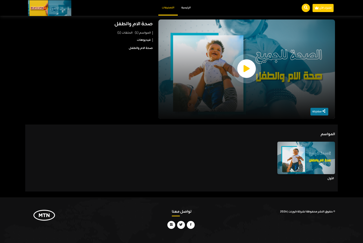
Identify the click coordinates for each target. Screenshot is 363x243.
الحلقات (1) (124, 32)
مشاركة (318, 111)
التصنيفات (168, 7)
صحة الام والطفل (133, 24)
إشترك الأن (323, 8)
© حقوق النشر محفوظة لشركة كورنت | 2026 (307, 211)
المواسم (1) (143, 32)
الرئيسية (186, 7)
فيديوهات (144, 40)
